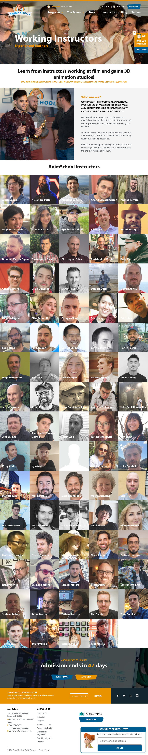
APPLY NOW (133, 7)
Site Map (40, 742)
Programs (40, 721)
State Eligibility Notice (45, 738)
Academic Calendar (44, 728)
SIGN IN (120, 6)
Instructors (109, 12)
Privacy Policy (44, 750)
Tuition (136, 12)
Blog (124, 12)
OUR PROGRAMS (62, 677)
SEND (98, 696)
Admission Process (44, 725)
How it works (42, 713)
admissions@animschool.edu (20, 731)
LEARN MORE (91, 719)
